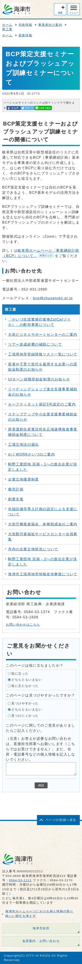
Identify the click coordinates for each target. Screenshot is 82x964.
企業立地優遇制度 (23, 479)
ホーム (7, 25)
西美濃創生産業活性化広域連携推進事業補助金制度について (42, 431)
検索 (60, 12)
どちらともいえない (26, 679)
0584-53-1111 (20, 880)
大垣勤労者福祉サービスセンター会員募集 (42, 536)
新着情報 (25, 35)
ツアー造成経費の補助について (35, 344)
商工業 (7, 29)
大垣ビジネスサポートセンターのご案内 (42, 334)
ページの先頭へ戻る (61, 820)
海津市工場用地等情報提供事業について (42, 574)
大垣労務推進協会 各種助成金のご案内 (42, 524)
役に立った (19, 673)
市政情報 (25, 25)
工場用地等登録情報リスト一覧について (42, 354)
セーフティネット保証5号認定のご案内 (42, 404)
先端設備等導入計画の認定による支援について (42, 511)
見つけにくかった (25, 715)
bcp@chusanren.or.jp (53, 298)
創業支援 (15, 499)
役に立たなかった (25, 685)
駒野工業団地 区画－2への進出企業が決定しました (42, 561)
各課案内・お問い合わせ (41, 941)
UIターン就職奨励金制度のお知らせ (39, 379)
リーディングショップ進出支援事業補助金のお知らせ (42, 391)
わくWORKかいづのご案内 (31, 454)
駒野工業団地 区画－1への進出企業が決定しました (42, 466)
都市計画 (15, 489)
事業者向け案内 (50, 25)
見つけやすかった (25, 703)
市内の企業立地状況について (33, 549)
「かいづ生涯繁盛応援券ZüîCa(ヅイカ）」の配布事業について (39, 322)
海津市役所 (41, 928)
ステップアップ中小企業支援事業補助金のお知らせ (42, 416)
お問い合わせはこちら (23, 624)
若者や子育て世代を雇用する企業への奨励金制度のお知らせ (42, 366)
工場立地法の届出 (23, 444)
